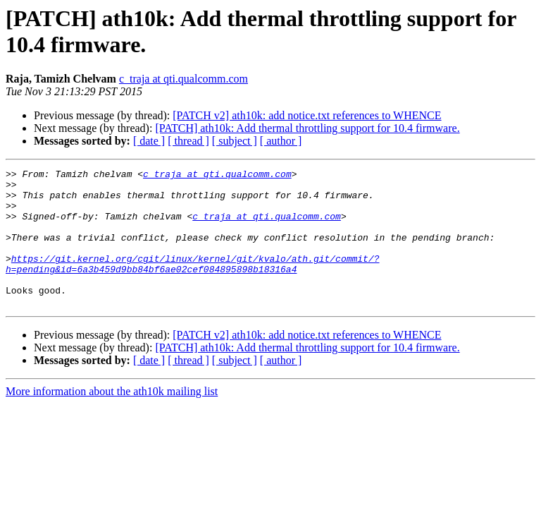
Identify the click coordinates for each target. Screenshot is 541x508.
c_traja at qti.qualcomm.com (183, 79)
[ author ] (281, 141)
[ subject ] (234, 141)
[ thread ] (188, 141)
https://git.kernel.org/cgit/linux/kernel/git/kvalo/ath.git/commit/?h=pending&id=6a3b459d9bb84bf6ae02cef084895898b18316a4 (192, 283)
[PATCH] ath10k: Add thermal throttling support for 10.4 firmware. (307, 128)
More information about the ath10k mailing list (112, 419)
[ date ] (149, 141)
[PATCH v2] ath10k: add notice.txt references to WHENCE (307, 115)
